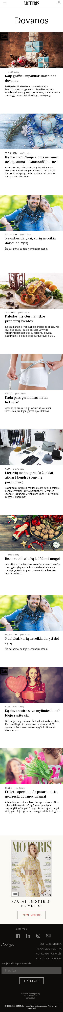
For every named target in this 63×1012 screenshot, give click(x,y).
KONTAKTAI (43, 958)
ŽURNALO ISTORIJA (50, 943)
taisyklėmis (30, 997)
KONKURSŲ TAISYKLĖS (48, 953)
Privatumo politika (48, 948)
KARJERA (56, 958)
